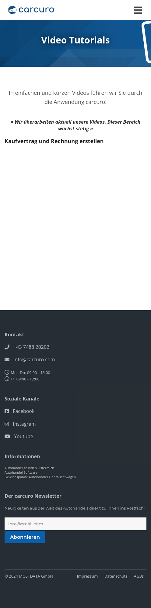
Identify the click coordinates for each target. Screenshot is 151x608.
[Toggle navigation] (138, 10)
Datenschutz (116, 576)
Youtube (23, 436)
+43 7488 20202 (31, 347)
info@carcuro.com (34, 359)
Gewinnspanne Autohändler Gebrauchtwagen (40, 477)
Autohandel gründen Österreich (29, 467)
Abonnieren (25, 537)
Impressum (87, 576)
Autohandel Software (21, 472)
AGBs (139, 576)
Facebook (23, 411)
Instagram (24, 424)
